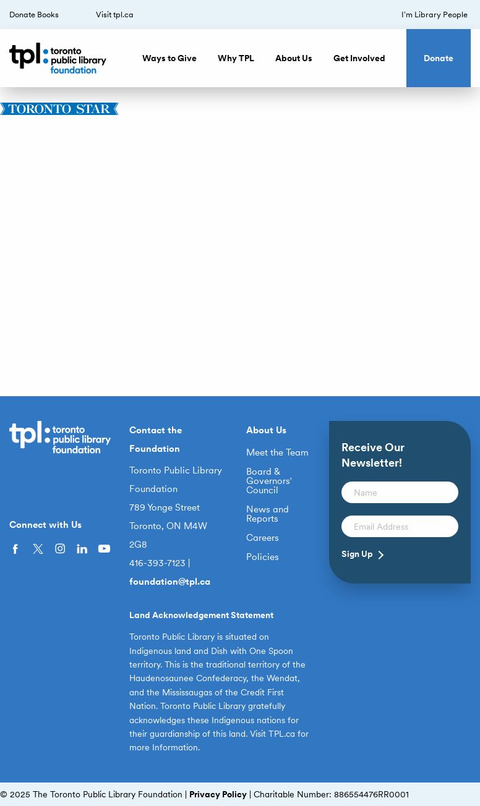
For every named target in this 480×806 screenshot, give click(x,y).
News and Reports (267, 514)
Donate (438, 58)
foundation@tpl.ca (169, 581)
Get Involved (359, 58)
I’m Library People (434, 14)
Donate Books (34, 14)
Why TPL (236, 58)
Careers (262, 538)
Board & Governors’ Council (269, 481)
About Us (293, 58)
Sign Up (357, 553)
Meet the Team (277, 452)
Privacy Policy (218, 794)
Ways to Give (169, 58)
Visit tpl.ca (115, 14)
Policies (262, 557)
